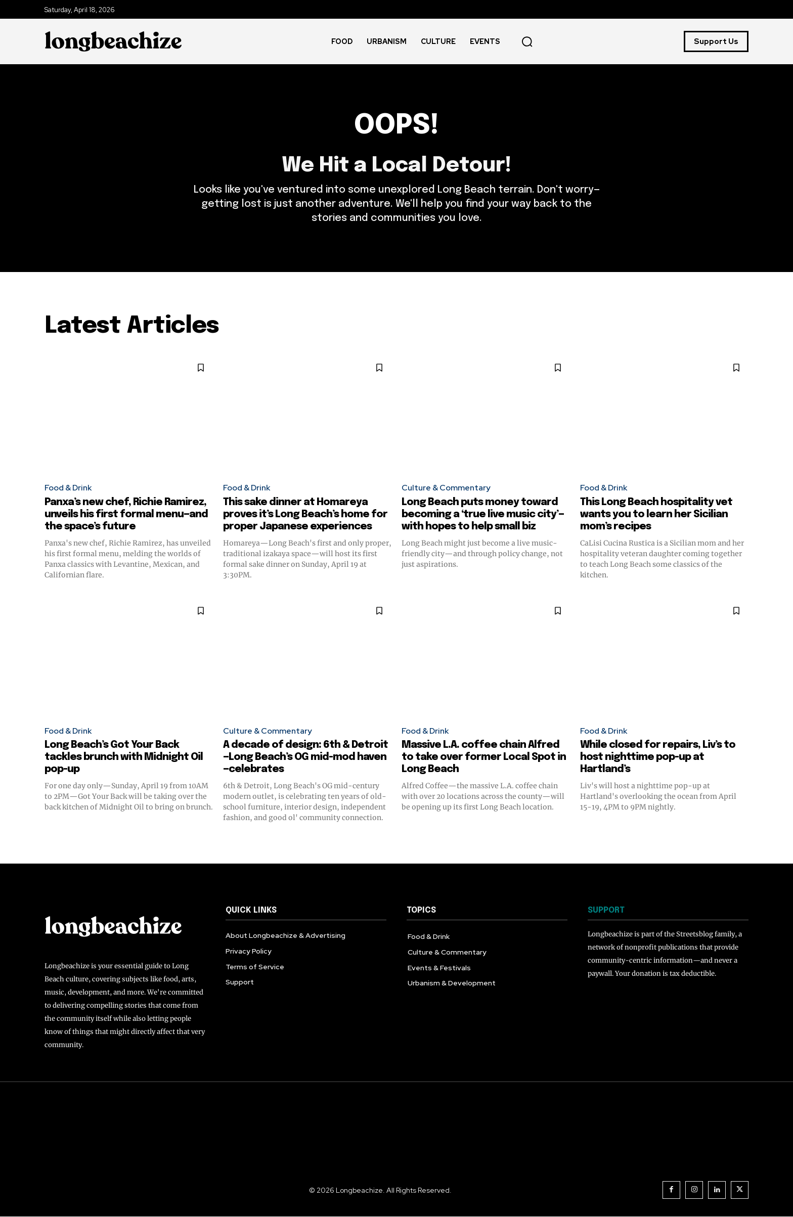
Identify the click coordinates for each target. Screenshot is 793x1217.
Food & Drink (68, 487)
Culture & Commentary (446, 487)
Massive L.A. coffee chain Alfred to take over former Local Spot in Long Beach (484, 757)
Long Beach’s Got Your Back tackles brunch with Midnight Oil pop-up (124, 757)
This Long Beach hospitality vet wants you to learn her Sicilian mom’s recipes (656, 514)
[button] (527, 41)
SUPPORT (606, 910)
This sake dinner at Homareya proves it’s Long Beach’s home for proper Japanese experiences (305, 514)
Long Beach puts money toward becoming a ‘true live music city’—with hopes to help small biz (483, 514)
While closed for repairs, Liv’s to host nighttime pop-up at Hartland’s (657, 757)
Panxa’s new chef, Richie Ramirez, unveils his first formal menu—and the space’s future (126, 514)
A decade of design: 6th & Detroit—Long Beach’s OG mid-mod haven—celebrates (305, 757)
